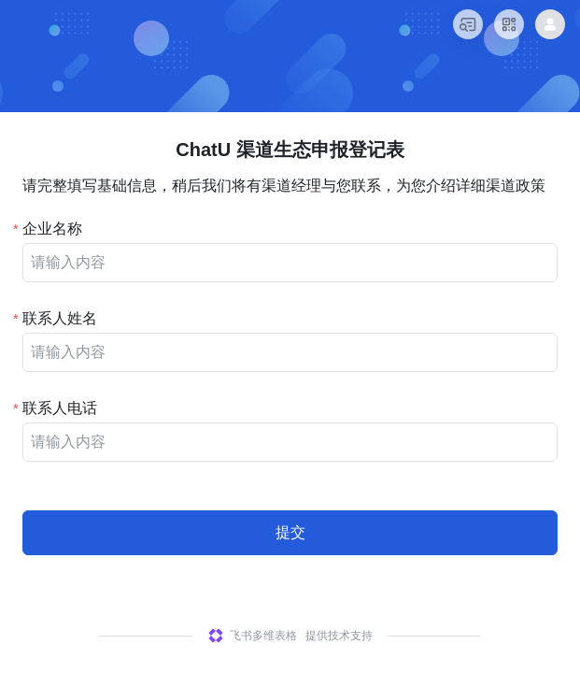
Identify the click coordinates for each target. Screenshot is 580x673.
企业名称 (52, 228)
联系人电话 (59, 408)
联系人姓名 (59, 318)
